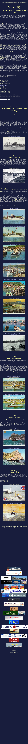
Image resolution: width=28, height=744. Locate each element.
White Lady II (5, 45)
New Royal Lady (16, 45)
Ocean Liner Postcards (23, 526)
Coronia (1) (23, 51)
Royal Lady (10, 45)
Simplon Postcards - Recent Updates (11, 527)
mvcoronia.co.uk (5, 76)
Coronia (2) (10, 16)
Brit (2, 23)
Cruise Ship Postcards (16, 526)
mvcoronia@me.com (7, 21)
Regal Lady (2, 48)
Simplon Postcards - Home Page (22, 527)
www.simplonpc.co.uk (20, 0)
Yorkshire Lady (9, 44)
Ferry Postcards (10, 526)
